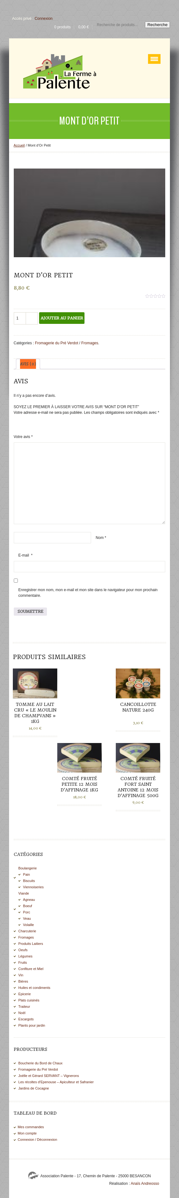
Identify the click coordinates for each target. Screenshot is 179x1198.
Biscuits (29, 881)
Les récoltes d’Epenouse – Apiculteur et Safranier (56, 1082)
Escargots (26, 1019)
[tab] (28, 364)
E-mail (25, 555)
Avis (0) (28, 364)
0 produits (62, 27)
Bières (23, 981)
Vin (20, 975)
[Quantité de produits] (20, 318)
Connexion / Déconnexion (37, 1139)
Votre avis (23, 437)
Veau (27, 918)
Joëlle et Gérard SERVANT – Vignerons (48, 1076)
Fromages (89, 343)
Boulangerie (27, 868)
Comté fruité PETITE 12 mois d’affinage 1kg (79, 784)
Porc (26, 912)
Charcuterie (27, 931)
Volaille (28, 925)
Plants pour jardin (31, 1025)
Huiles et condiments (34, 988)
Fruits (22, 962)
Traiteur (24, 1006)
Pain (26, 874)
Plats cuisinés (28, 1000)
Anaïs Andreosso (145, 1183)
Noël (22, 1013)
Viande (23, 893)
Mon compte (27, 1133)
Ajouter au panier (62, 318)
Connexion (44, 18)
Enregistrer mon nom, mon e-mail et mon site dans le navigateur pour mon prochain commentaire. (88, 593)
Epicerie (24, 994)
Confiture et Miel (30, 969)
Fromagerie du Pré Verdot (56, 343)
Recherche (157, 24)
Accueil (19, 145)
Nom (101, 537)
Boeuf (27, 906)
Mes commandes (31, 1127)
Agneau (29, 899)
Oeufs (23, 950)
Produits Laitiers (30, 944)
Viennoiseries (33, 887)
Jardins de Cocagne (33, 1088)
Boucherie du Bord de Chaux (40, 1063)
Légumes (25, 956)
